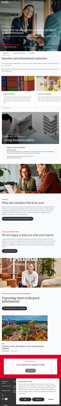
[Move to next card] (33, 108)
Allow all (38, 399)
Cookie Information (6, 386)
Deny (25, 399)
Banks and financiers (19, 53)
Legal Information (6, 390)
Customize (50, 399)
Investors (32, 53)
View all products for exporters (14, 158)
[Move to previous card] (32, 108)
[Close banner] (57, 380)
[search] (52, 2)
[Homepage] (5, 2)
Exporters (6, 53)
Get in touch (30, 373)
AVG (3, 395)
